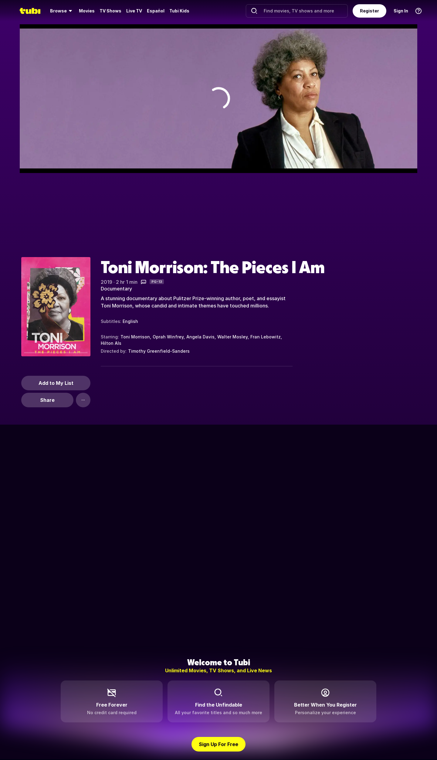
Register (369, 10)
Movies (87, 10)
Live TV (134, 10)
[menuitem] (62, 11)
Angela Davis (200, 336)
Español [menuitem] (155, 10)
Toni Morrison (135, 336)
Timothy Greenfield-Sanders (159, 351)
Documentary (116, 289)
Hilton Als (111, 343)
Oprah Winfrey (168, 336)
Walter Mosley (232, 336)
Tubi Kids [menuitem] (179, 10)
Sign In (401, 10)
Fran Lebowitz (265, 336)
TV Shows (110, 10)
